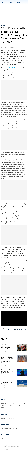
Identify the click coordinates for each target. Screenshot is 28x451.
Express (11, 120)
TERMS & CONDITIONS (13, 428)
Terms (12, 447)
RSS (2, 438)
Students (12, 403)
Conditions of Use (18, 447)
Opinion (3, 407)
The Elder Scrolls (10, 329)
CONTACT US (11, 418)
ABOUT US (3, 418)
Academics (3, 403)
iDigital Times (13, 68)
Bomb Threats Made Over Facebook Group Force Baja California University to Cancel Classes (7, 383)
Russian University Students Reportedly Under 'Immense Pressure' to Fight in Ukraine (7, 372)
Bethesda (3, 331)
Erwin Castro (6, 46)
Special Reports (22, 403)
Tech (3, 26)
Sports (2, 405)
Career (11, 405)
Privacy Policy (6, 449)
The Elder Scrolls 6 (21, 329)
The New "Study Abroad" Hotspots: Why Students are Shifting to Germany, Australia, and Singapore (7, 346)
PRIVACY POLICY (4, 428)
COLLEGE (21, 405)
